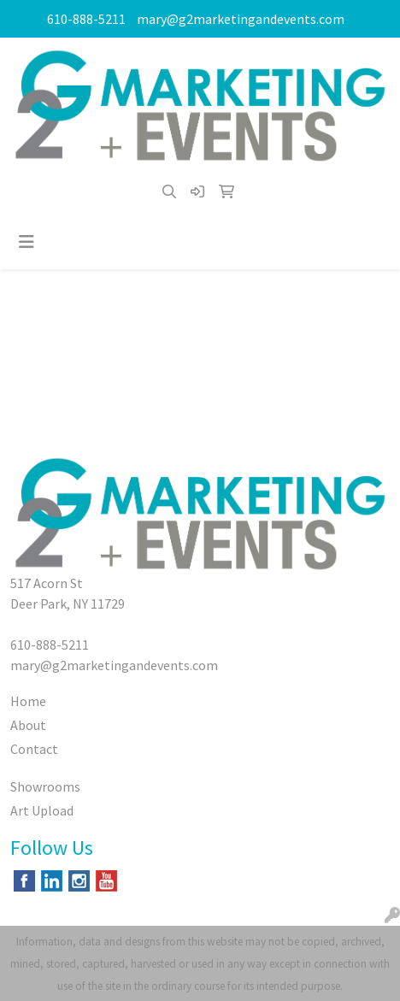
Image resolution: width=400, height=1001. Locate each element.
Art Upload (42, 810)
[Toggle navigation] (26, 242)
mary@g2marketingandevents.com (240, 18)
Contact (34, 748)
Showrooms (45, 786)
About (28, 724)
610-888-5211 (86, 18)
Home (28, 701)
